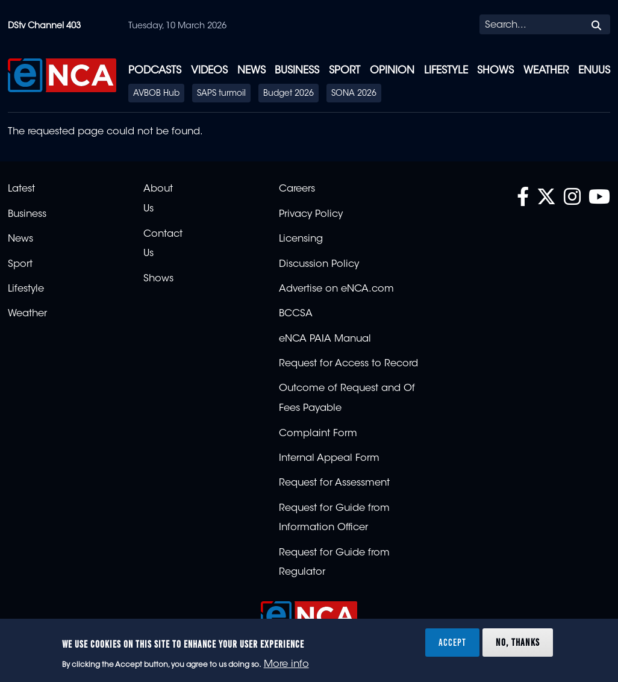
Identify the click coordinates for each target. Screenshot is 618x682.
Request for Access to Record (348, 364)
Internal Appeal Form (329, 458)
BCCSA (296, 314)
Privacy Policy (311, 214)
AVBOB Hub (156, 94)
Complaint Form (318, 434)
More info (286, 664)
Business (297, 71)
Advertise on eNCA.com (336, 289)
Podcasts (154, 71)
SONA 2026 (353, 94)
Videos (209, 71)
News (251, 71)
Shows (495, 71)
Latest (21, 189)
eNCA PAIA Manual (325, 339)
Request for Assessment (334, 483)
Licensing (301, 239)
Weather (546, 71)
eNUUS (594, 71)
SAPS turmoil (221, 94)
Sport (344, 71)
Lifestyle (446, 71)
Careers (297, 189)
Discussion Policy (319, 264)
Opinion (392, 71)
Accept (452, 642)
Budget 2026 (288, 94)
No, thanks (518, 642)
